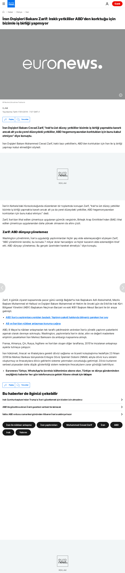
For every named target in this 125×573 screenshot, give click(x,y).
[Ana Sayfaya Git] (11, 3)
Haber (10, 12)
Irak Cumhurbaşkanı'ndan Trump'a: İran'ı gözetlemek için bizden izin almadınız (42, 399)
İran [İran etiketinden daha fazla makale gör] (103, 424)
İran (27, 12)
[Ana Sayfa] (3, 12)
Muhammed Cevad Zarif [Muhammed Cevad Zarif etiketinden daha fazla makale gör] (79, 424)
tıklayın (88, 374)
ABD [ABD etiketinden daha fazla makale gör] (116, 424)
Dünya (19, 12)
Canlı (117, 3)
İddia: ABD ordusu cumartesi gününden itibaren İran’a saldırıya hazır (37, 414)
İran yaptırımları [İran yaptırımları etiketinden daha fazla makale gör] (49, 424)
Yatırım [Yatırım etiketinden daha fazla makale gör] (23, 432)
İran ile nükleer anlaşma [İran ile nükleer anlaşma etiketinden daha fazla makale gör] (19, 424)
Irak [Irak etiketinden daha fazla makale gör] (8, 432)
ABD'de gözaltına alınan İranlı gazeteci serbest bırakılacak (31, 407)
